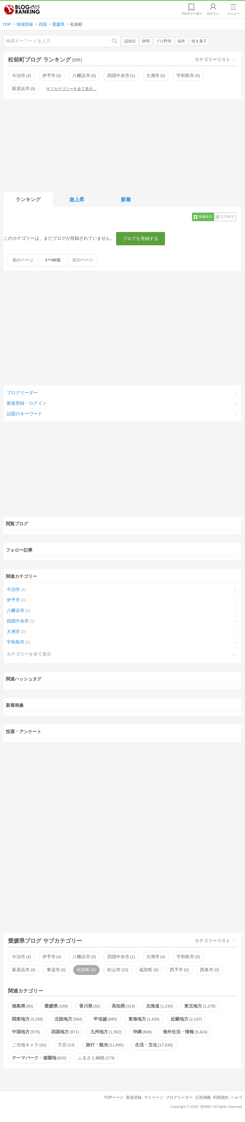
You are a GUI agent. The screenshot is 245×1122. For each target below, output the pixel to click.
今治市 (21, 75)
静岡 (146, 41)
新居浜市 (23, 88)
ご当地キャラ (29, 1044)
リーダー (191, 13)
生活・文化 (154, 1044)
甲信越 (105, 1019)
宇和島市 (188, 75)
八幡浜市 (84, 75)
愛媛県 (56, 1006)
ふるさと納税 (96, 1057)
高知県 (123, 1006)
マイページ (153, 1097)
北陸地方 (68, 1019)
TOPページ (114, 1097)
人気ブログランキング (22, 9)
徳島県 (22, 1006)
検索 (117, 41)
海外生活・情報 (185, 1031)
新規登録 (134, 1097)
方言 (66, 1044)
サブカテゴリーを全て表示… (71, 88)
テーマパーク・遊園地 (39, 1057)
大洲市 (155, 75)
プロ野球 (163, 41)
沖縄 (142, 1031)
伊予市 (51, 75)
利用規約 (221, 1097)
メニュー (233, 13)
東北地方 (199, 1006)
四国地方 (65, 1031)
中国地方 (26, 1031)
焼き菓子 (199, 41)
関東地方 (27, 1019)
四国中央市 (121, 75)
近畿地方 (186, 1019)
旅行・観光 (105, 1044)
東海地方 (143, 1019)
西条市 (209, 969)
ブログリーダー (22, 392)
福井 (181, 41)
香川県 (89, 1006)
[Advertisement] (122, 144)
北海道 (159, 1006)
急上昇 (76, 199)
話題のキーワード (24, 413)
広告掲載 (203, 1097)
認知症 (130, 41)
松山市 (117, 969)
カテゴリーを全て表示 (29, 654)
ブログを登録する (140, 238)
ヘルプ (236, 1097)
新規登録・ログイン (27, 403)
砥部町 (148, 969)
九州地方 (105, 1031)
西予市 (179, 969)
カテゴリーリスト (212, 59)
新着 (126, 199)
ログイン (213, 13)
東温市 (56, 969)
